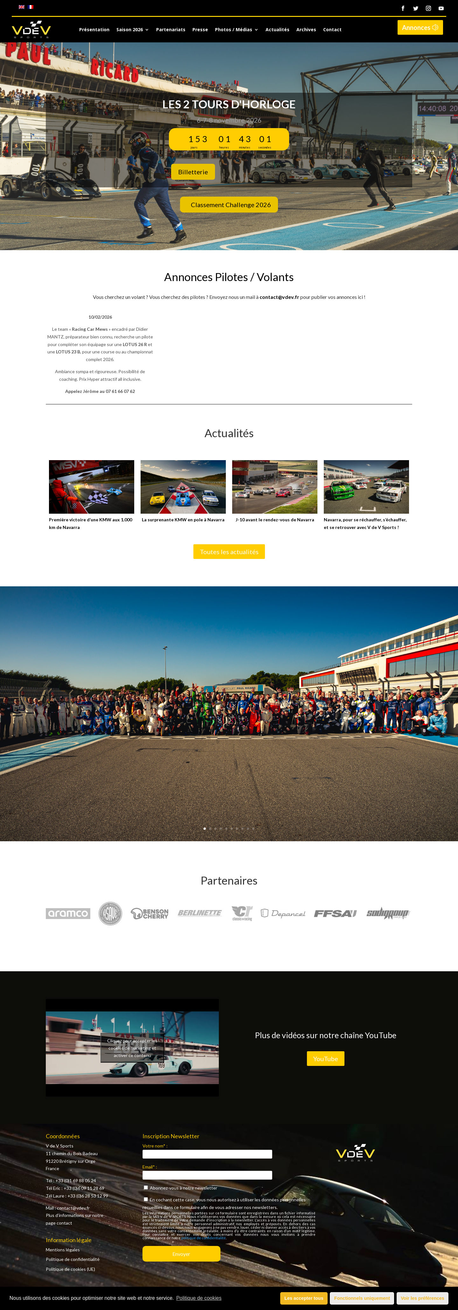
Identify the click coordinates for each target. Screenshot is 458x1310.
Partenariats (170, 30)
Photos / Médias (233, 30)
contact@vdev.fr (279, 297)
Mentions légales (63, 1249)
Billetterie (193, 172)
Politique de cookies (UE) (70, 1269)
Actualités (277, 30)
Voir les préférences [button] (422, 1298)
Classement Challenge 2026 (231, 204)
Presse (200, 30)
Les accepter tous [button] (303, 1298)
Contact (332, 30)
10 (253, 829)
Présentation (94, 30)
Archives (306, 30)
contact (64, 1223)
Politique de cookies (198, 1298)
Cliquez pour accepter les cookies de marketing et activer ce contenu (132, 1048)
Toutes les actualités (229, 551)
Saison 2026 (129, 30)
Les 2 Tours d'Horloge (229, 104)
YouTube (325, 1058)
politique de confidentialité (203, 1238)
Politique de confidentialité (73, 1259)
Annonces (416, 27)
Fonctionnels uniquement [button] (362, 1298)
